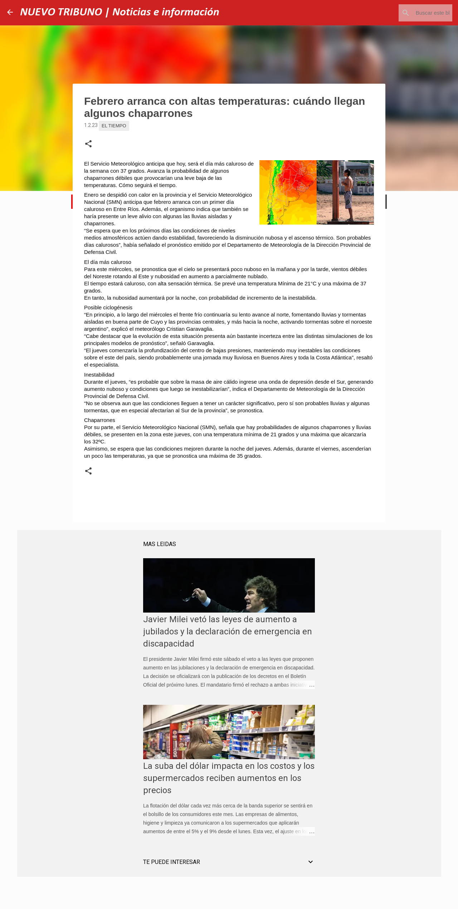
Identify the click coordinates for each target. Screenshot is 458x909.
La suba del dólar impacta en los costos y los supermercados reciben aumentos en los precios (229, 778)
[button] (88, 144)
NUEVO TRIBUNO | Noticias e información (119, 12)
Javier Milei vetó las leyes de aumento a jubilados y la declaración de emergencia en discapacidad (227, 631)
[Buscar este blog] (414, 12)
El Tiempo (114, 125)
